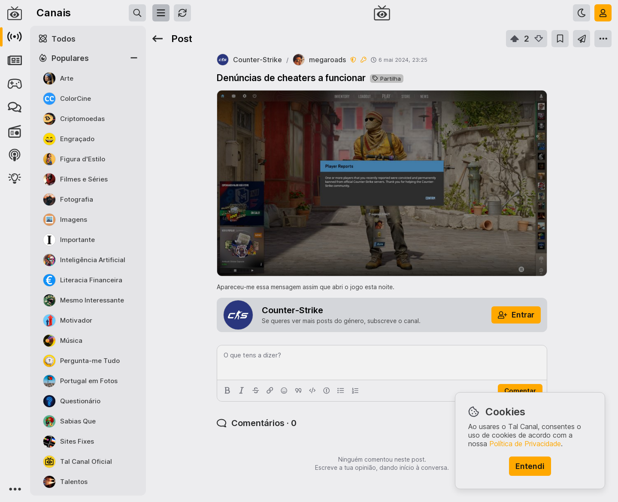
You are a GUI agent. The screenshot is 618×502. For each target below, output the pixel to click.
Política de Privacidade (525, 443)
